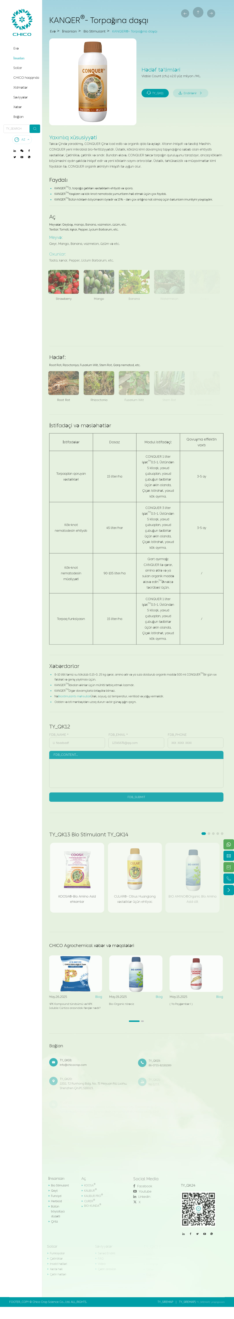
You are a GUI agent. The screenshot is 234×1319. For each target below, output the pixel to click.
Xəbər (17, 107)
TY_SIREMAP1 (187, 1314)
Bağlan (18, 117)
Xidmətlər (20, 87)
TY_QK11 (156, 86)
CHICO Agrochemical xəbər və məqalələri (101, 947)
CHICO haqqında (26, 78)
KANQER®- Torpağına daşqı (154, 31)
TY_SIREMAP (165, 1314)
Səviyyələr (20, 97)
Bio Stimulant (103, 31)
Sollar (17, 68)
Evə (16, 48)
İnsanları (18, 58)
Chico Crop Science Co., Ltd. (51, 1314)
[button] (203, 834)
